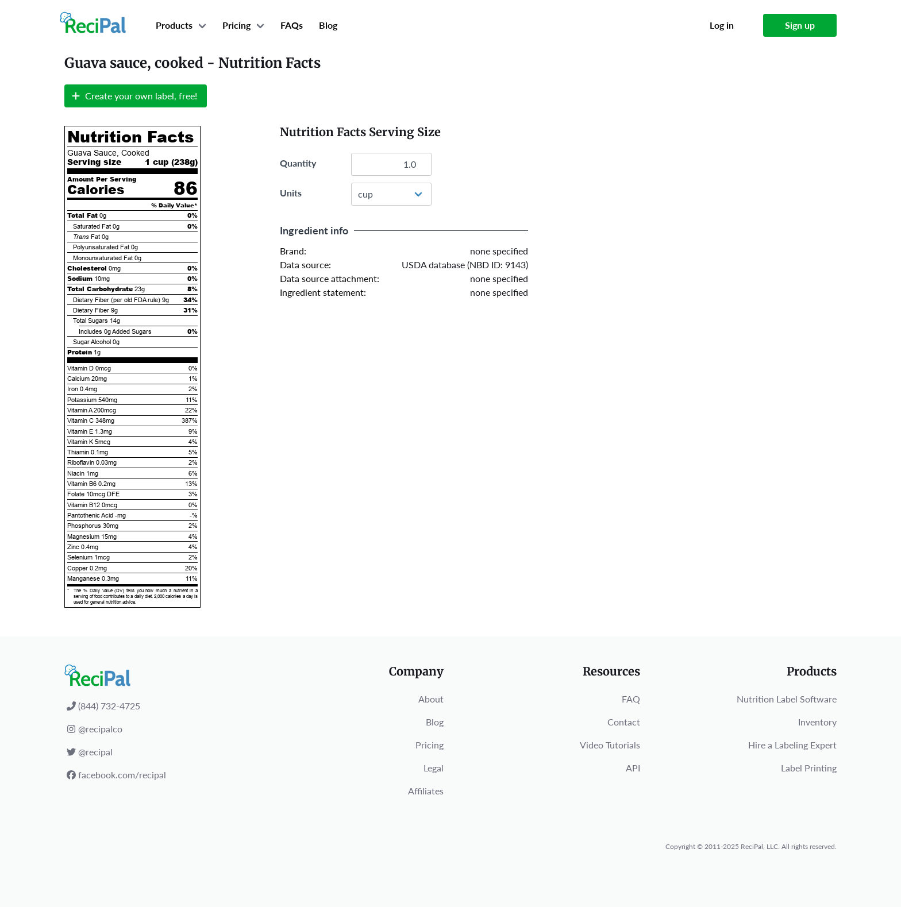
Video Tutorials (610, 744)
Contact (623, 721)
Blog (328, 25)
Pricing (236, 25)
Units (291, 192)
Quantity (298, 162)
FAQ (631, 698)
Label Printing (809, 767)
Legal (433, 767)
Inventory (817, 721)
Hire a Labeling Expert (792, 744)
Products (174, 25)
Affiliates (426, 790)
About (431, 698)
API (633, 767)
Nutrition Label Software (787, 698)
